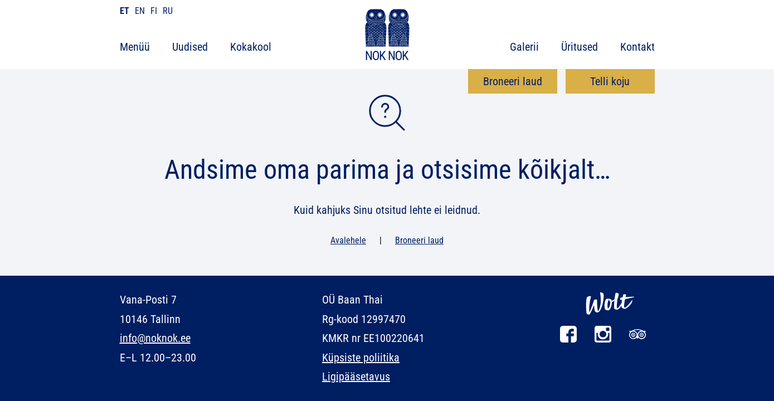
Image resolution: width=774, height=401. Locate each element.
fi (153, 11)
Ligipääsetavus (356, 376)
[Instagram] (603, 339)
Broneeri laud (512, 81)
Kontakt (637, 46)
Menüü (135, 46)
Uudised (190, 46)
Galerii (524, 46)
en (140, 11)
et (124, 11)
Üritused (579, 46)
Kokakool (250, 46)
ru (168, 11)
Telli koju (610, 81)
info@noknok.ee (155, 338)
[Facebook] (568, 339)
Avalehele (348, 240)
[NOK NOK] (387, 36)
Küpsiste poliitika (361, 357)
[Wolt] (610, 320)
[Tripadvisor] (637, 339)
